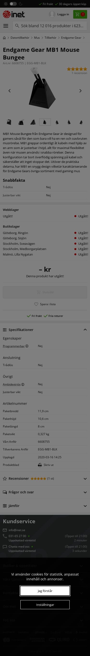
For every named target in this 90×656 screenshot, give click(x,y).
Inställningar (45, 605)
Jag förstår (45, 591)
